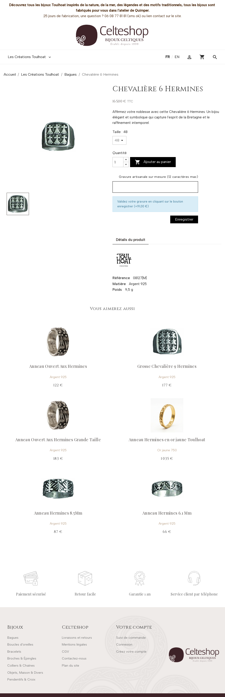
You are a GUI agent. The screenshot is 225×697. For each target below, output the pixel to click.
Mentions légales (74, 644)
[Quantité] (117, 162)
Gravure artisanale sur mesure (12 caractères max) (158, 177)
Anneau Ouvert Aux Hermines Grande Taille (58, 439)
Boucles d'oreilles (20, 644)
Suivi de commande (131, 638)
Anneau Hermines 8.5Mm (58, 513)
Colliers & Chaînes (21, 666)
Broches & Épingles (21, 658)
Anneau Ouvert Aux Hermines (58, 366)
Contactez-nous (74, 658)
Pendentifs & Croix (21, 679)
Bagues (12, 638)
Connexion (124, 644)
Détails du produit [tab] (130, 240)
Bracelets (14, 652)
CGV (65, 652)
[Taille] (119, 140)
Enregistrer (184, 219)
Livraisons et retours (77, 638)
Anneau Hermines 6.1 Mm (166, 513)
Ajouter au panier (153, 162)
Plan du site (70, 666)
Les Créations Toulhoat (30, 57)
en (177, 57)
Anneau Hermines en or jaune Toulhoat (167, 439)
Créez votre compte (131, 652)
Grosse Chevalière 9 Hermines (166, 366)
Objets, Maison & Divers (25, 673)
